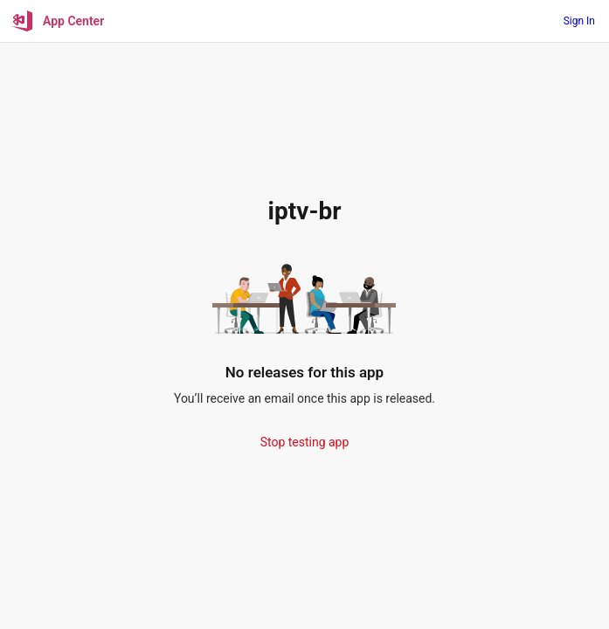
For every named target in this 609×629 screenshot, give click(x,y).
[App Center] (59, 21)
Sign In (579, 21)
